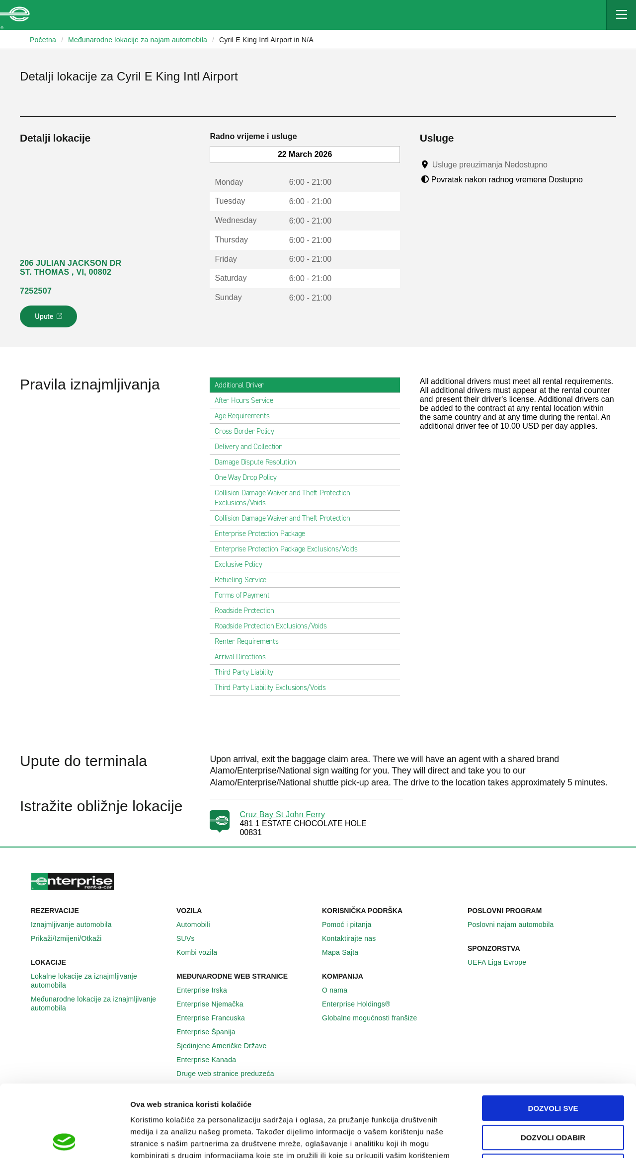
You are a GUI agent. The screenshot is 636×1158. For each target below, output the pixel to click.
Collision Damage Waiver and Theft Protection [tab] (286, 518)
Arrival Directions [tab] (244, 657)
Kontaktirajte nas (354, 938)
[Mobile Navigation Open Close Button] (621, 15)
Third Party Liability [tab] (248, 672)
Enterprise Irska (207, 990)
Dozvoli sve (553, 1036)
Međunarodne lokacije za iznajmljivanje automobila (99, 1003)
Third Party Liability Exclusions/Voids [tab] (274, 688)
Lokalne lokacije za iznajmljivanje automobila (99, 980)
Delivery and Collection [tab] (252, 447)
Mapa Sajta (345, 952)
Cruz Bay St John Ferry (282, 814)
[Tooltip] (556, 164)
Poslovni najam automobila (516, 924)
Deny (553, 1094)
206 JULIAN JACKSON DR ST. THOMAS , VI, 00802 (70, 267)
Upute (50, 319)
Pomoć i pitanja (352, 924)
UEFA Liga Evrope (502, 962)
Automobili (198, 924)
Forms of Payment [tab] (246, 595)
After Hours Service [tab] (248, 400)
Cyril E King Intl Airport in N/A (266, 40)
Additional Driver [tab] (243, 385)
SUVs (191, 938)
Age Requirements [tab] (246, 416)
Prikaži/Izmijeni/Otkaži (72, 938)
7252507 (36, 291)
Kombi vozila (202, 952)
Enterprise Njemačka (215, 1004)
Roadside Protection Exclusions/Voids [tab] (274, 626)
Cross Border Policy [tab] (248, 431)
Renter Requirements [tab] (250, 641)
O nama (340, 990)
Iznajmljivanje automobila (77, 924)
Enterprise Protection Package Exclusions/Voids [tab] (290, 549)
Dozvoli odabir (553, 1066)
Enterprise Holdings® (361, 1004)
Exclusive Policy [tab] (242, 564)
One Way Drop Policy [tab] (249, 477)
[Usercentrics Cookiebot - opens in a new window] (64, 1138)
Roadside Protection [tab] (248, 611)
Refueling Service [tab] (244, 580)
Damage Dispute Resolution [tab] (259, 462)
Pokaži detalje (511, 1138)
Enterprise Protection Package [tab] (264, 534)
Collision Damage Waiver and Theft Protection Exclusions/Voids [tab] (305, 498)
